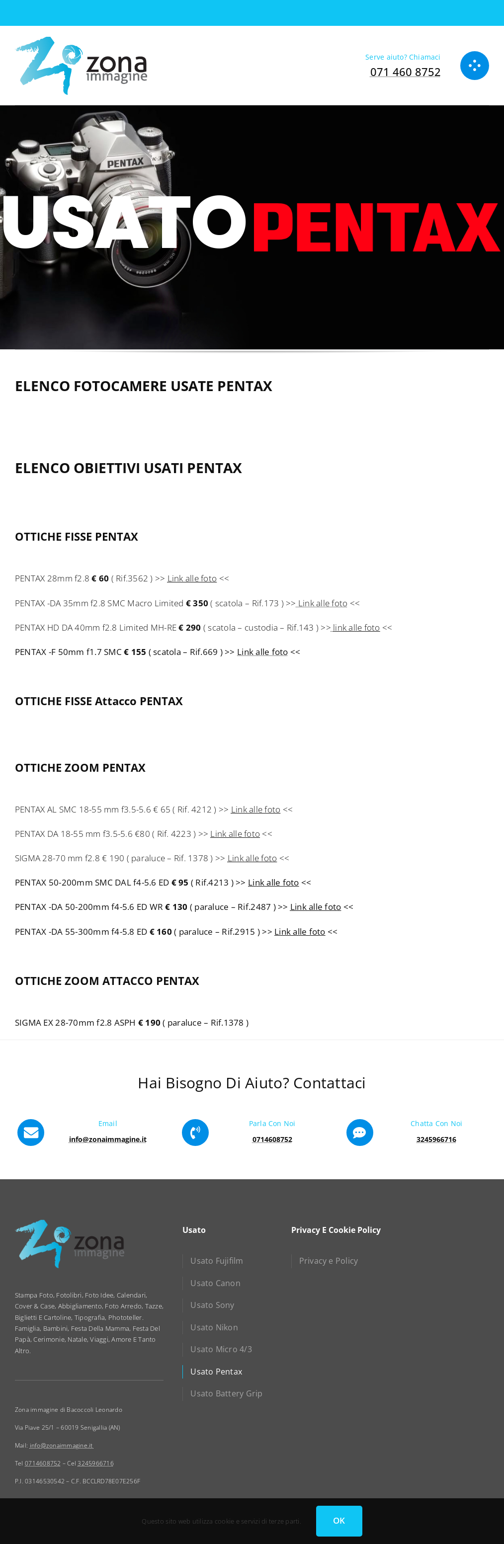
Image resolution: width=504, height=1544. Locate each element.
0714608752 (43, 1463)
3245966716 (96, 1463)
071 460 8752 (405, 71)
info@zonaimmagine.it (62, 1445)
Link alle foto (192, 578)
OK (339, 1520)
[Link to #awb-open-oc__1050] (474, 65)
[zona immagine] (81, 40)
